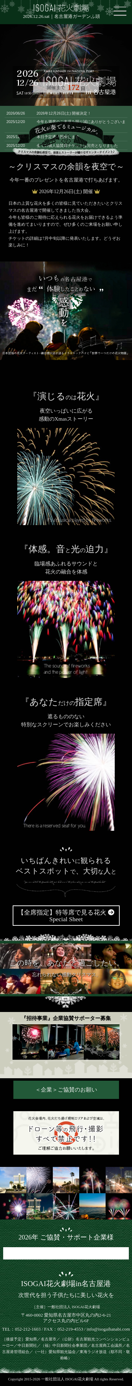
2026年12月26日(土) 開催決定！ (64, 113)
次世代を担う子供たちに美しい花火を (66, 1295)
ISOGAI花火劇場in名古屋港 (66, 1283)
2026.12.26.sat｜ (61, 16)
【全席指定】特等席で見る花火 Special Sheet (66, 916)
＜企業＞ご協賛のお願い (66, 1089)
